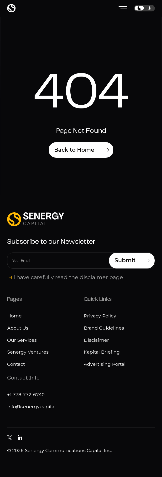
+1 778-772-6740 (26, 394)
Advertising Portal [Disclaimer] (104, 364)
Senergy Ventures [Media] (28, 352)
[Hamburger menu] (123, 8)
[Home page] (11, 8)
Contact (16, 364)
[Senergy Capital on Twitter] (9, 437)
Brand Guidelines (104, 328)
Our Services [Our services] (22, 340)
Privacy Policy (100, 316)
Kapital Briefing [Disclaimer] (102, 352)
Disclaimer (96, 340)
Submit (132, 260)
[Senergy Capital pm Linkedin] (20, 437)
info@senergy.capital (31, 406)
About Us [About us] (17, 328)
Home (14, 316)
